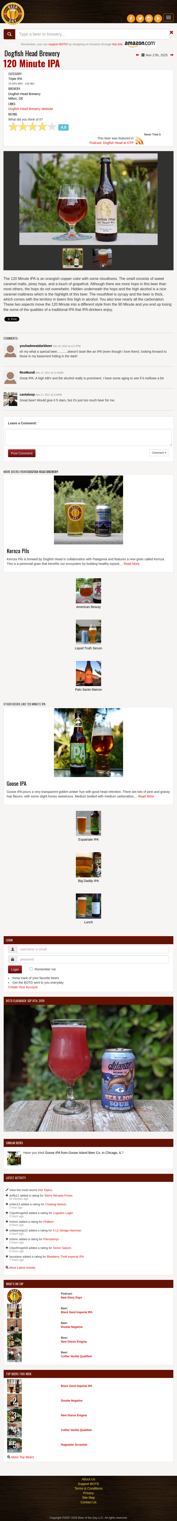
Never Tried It (152, 135)
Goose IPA (17, 783)
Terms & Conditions (88, 1488)
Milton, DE (15, 98)
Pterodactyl (50, 1239)
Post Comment (21, 453)
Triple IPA (15, 79)
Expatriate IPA (88, 839)
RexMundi (27, 372)
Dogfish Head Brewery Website (30, 109)
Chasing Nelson (55, 1204)
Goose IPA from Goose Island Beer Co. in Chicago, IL (83, 1153)
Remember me (45, 969)
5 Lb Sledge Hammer (67, 1230)
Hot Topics (45, 1190)
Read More (131, 564)
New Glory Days (71, 1297)
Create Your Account (23, 987)
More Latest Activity (22, 1267)
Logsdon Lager (63, 1213)
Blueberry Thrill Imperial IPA (65, 1256)
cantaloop (27, 394)
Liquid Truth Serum (88, 648)
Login (15, 969)
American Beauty (88, 607)
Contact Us (88, 1502)
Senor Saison (62, 1248)
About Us (88, 1479)
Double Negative (72, 1327)
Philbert (48, 1221)
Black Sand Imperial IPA (76, 1312)
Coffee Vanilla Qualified (76, 1356)
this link (117, 44)
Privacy (88, 1493)
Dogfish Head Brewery (32, 53)
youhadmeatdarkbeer (36, 346)
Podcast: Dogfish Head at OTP (112, 143)
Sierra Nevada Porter (58, 1195)
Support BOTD (88, 1484)
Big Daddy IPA (88, 881)
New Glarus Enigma (74, 1341)
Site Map (88, 1497)
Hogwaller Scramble (74, 1444)
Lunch (88, 922)
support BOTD (58, 44)
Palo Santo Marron (88, 689)
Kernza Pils (18, 550)
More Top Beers (22, 1457)
